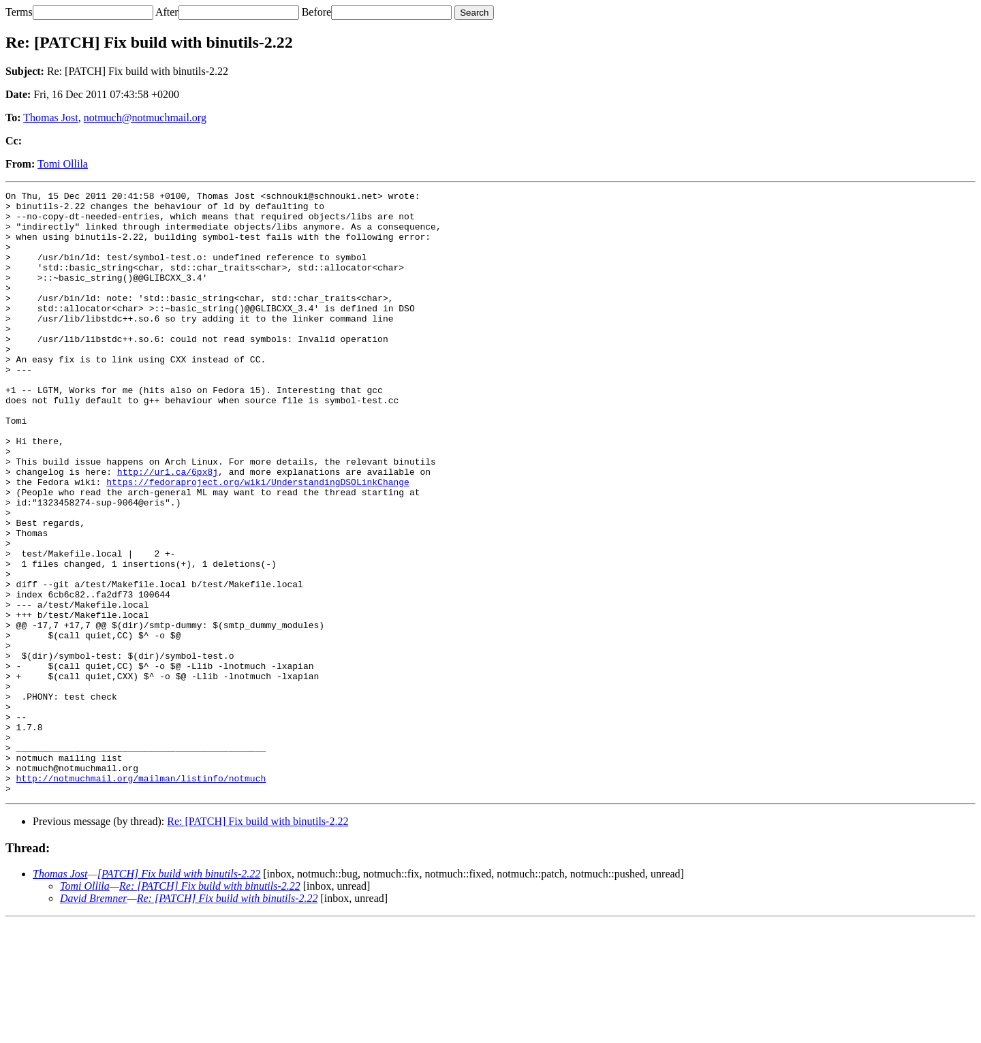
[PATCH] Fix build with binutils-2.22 (179, 994)
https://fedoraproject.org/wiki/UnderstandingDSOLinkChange (257, 541)
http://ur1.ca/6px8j (167, 529)
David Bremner (93, 1019)
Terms (19, 12)
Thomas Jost (50, 117)
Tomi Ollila (62, 164)
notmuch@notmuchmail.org (145, 117)
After (166, 12)
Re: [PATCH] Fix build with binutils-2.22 (257, 942)
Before (317, 12)
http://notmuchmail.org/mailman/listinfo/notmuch (141, 896)
